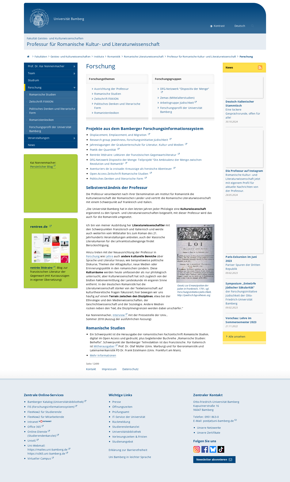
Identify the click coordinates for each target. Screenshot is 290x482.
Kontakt (91, 369)
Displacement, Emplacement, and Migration (118, 135)
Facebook (204, 449)
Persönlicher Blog (41, 166)
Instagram (196, 449)
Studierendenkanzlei (125, 427)
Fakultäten (41, 56)
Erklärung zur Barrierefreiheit (128, 450)
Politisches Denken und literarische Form (117, 178)
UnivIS (32, 440)
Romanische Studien (107, 94)
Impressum (109, 369)
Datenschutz (130, 369)
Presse (116, 402)
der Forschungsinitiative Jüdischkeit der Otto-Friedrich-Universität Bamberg (241, 297)
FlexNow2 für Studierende (44, 412)
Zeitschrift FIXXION (106, 98)
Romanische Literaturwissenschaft (143, 56)
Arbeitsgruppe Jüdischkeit (177, 102)
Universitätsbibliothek (126, 431)
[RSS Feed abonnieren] (260, 68)
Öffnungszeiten (122, 407)
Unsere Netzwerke (209, 427)
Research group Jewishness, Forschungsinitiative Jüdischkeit (129, 140)
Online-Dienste (37, 431)
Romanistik (113, 56)
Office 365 (34, 427)
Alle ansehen (237, 337)
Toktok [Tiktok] (221, 449)
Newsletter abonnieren (211, 459)
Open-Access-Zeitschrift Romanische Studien (119, 173)
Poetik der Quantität (103, 149)
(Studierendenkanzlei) (42, 435)
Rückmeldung (121, 422)
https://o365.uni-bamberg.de (46, 453)
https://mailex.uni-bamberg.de (47, 449)
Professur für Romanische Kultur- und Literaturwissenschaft (93, 44)
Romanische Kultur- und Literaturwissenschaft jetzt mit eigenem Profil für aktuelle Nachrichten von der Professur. (243, 183)
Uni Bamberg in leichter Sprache (130, 457)
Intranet (33, 422)
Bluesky (213, 449)
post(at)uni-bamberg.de (218, 421)
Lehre (109, 256)
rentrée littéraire (41, 267)
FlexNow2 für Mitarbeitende (46, 417)
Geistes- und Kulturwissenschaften (70, 56)
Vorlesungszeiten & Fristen (129, 436)
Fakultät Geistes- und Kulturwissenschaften (55, 38)
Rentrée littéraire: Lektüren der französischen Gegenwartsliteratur (133, 154)
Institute (99, 56)
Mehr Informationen (103, 355)
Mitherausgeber (104, 346)
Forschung (93, 256)
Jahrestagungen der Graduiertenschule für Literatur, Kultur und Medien (137, 145)
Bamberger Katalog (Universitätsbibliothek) (55, 402)
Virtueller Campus (39, 458)
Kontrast (219, 26)
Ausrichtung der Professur (111, 89)
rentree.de (39, 226)
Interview (118, 315)
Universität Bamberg (58, 20)
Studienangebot (122, 441)
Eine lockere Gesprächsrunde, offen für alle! (243, 113)
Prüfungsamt (120, 412)
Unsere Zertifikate (208, 432)
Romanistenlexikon (106, 113)
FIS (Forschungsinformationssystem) (51, 407)
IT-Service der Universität (128, 417)
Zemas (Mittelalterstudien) (177, 98)
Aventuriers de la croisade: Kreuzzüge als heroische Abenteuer (131, 168)
